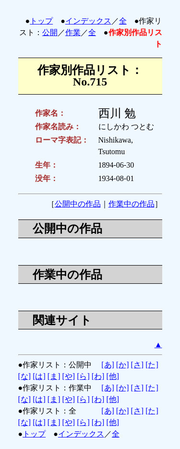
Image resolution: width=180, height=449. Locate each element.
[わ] (98, 376)
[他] (112, 376)
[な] (24, 376)
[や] (68, 376)
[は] (39, 376)
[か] (122, 365)
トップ (41, 21)
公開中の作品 (78, 204)
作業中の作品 (131, 204)
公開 (50, 32)
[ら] (83, 376)
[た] (151, 365)
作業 (73, 32)
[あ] (107, 365)
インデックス (88, 21)
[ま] (54, 376)
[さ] (137, 365)
